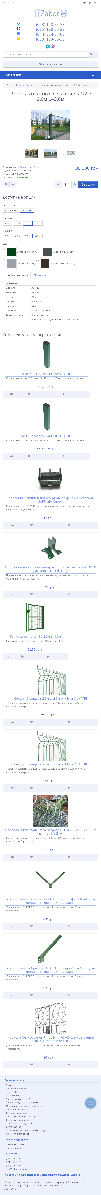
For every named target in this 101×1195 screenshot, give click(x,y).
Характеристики (18, 274)
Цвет (6, 243)
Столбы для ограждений (19, 1123)
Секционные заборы (17, 1109)
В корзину (88, 184)
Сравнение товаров (16, 1088)
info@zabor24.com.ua (17, 1169)
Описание (40, 274)
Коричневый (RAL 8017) (55, 264)
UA (12, 2)
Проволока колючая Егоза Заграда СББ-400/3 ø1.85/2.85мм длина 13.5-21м (50, 831)
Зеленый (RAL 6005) (20, 252)
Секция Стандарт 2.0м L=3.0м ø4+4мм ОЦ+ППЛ (50, 764)
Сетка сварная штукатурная (20, 1116)
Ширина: (8, 230)
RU (4, 2)
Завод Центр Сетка (29, 167)
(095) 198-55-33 (13, 1165)
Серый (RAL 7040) (19, 264)
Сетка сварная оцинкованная (21, 1119)
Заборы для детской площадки (22, 1102)
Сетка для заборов (16, 1113)
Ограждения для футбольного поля (25, 1106)
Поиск (9, 1085)
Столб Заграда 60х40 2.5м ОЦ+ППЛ (46, 374)
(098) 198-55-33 (13, 1162)
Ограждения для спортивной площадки (27, 1130)
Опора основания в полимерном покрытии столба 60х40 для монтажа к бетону (50, 569)
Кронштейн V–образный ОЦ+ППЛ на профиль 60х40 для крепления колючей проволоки (50, 901)
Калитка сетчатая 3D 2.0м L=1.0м (35, 636)
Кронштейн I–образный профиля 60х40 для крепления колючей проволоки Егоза (50, 1039)
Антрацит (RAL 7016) (56, 252)
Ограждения (12, 1095)
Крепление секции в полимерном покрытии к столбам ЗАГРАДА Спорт (50, 500)
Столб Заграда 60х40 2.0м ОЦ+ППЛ (46, 436)
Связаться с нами (15, 1144)
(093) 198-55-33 (13, 1158)
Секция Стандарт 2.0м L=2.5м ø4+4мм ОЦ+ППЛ (50, 698)
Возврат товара (14, 1147)
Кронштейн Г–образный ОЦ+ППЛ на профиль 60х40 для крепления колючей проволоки (50, 970)
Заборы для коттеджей (18, 1099)
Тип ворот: (9, 205)
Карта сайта (12, 1092)
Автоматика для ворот (17, 1133)
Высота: (7, 218)
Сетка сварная (13, 1126)
